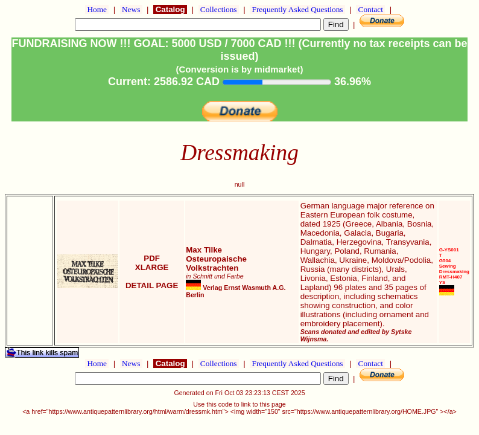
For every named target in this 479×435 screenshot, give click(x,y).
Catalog (170, 9)
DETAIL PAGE (152, 285)
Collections (218, 9)
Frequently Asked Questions (297, 9)
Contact (370, 9)
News (131, 9)
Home (97, 9)
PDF (152, 258)
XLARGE (152, 267)
